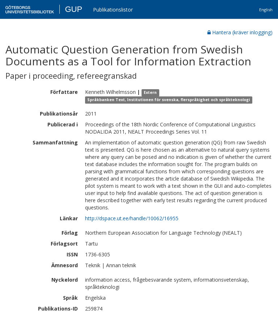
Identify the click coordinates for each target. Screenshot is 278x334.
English (266, 9)
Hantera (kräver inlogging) (240, 32)
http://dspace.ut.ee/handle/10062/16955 (131, 218)
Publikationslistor (113, 9)
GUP (73, 9)
